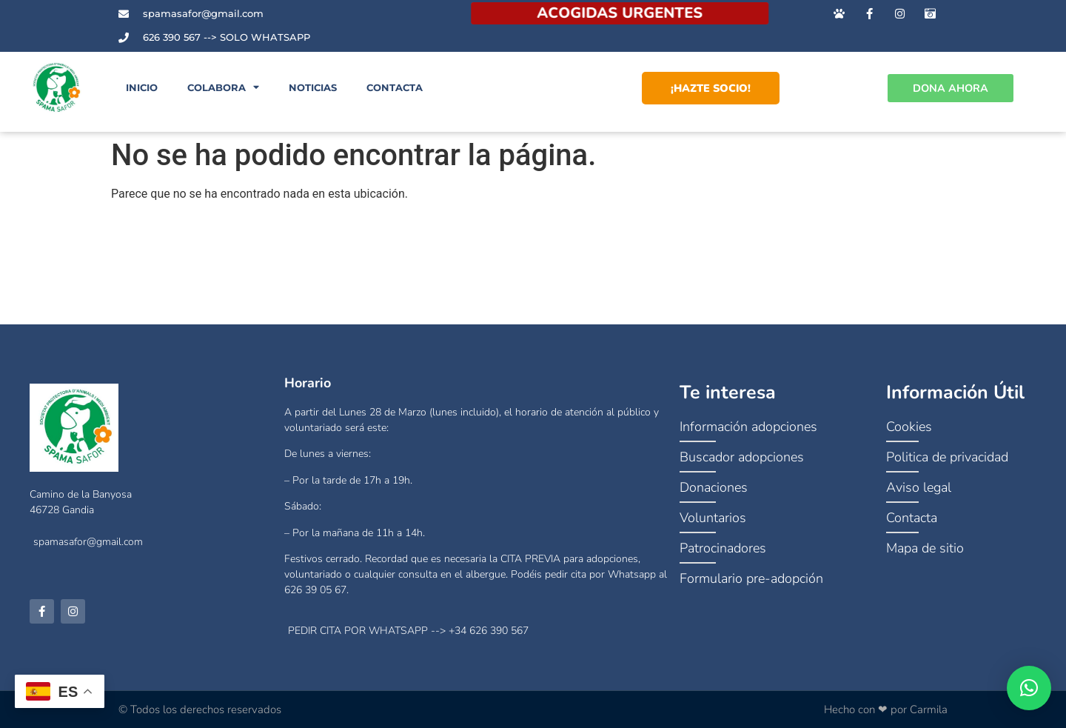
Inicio (142, 87)
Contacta (394, 87)
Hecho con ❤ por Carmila (886, 709)
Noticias (313, 87)
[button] (1029, 688)
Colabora (223, 88)
